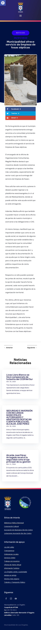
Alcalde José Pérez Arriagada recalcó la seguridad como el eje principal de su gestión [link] (18, 458)
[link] (3, 3)
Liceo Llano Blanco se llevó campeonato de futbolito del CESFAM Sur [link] (19, 377)
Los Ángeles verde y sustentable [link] (15, 572)
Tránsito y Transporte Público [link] (14, 582)
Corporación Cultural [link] (11, 526)
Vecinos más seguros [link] (11, 579)
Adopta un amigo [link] (10, 575)
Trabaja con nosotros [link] (12, 561)
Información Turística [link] (11, 568)
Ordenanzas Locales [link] (11, 554)
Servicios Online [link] (9, 558)
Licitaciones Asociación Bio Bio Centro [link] (17, 533)
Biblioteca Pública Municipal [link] (14, 523)
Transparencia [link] (9, 551)
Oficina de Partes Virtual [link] (12, 565)
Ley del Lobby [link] (9, 547)
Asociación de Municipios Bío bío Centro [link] (18, 530)
